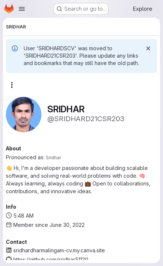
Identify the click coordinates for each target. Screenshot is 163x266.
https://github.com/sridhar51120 (50, 259)
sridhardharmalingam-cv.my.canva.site (59, 250)
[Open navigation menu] (22, 9)
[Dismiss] (148, 48)
